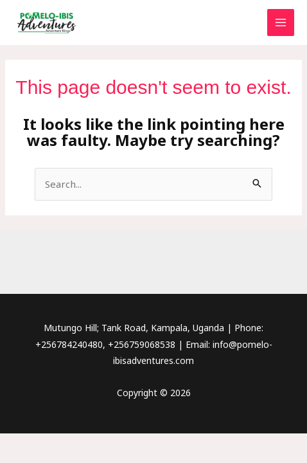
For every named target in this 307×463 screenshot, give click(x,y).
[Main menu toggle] (281, 23)
